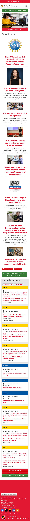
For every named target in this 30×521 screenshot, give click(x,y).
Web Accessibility (5, 513)
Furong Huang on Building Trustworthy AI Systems (15, 89)
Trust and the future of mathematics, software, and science (14, 439)
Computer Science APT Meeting (12, 387)
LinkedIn (13, 510)
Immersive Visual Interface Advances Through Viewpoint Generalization (14, 315)
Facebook (2, 510)
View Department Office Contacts (9, 494)
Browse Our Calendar (15, 470)
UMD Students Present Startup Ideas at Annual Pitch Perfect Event (15, 143)
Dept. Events (8, 284)
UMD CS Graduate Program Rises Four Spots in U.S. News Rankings (15, 200)
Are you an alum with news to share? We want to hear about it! (14, 274)
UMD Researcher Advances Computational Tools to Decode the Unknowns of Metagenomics (15, 170)
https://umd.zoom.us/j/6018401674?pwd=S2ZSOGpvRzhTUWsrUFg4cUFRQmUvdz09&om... (15, 353)
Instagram (10, 510)
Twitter (6, 510)
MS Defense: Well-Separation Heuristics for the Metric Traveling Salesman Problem (14, 336)
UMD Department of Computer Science (12, 6)
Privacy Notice (14, 513)
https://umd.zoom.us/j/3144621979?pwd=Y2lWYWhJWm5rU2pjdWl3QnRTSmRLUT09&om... (15, 455)
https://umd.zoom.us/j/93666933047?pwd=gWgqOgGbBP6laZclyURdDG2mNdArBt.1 (15, 294)
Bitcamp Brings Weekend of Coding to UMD (15, 114)
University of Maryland (15, 1)
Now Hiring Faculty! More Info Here (15, 10)
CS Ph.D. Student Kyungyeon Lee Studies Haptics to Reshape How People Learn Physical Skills (15, 229)
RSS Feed (18, 269)
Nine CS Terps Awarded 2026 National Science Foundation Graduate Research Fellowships (15, 60)
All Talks (19, 284)
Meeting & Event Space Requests (15, 475)
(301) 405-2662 (12, 507)
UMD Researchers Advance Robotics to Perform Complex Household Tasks (15, 261)
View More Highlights (15, 29)
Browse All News (7, 269)
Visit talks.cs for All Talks (15, 473)
